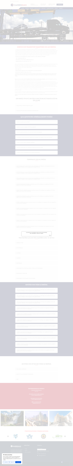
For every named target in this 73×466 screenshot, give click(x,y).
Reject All (12, 462)
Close (50, 235)
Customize (6, 462)
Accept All (18, 462)
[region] (12, 458)
